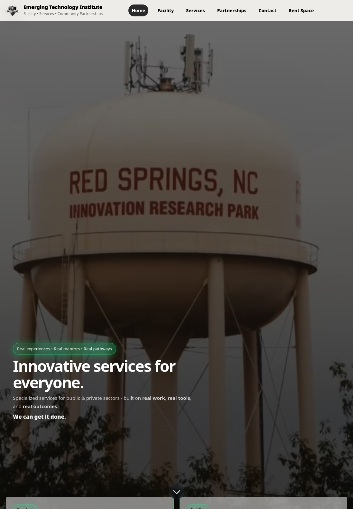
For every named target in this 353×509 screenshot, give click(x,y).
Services (195, 10)
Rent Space (301, 10)
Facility (165, 10)
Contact (267, 10)
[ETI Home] (51, 10)
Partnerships (231, 10)
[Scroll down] (176, 491)
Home (138, 10)
